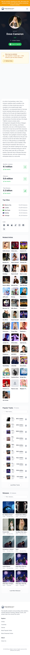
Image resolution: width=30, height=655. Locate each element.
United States (16, 40)
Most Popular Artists (6, 630)
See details (7, 169)
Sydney (7, 213)
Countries (3, 624)
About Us (3, 641)
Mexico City (8, 205)
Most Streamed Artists (7, 633)
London (7, 207)
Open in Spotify (15, 44)
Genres (3, 627)
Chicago (7, 215)
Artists (3, 621)
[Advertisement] (15, 80)
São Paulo (7, 210)
